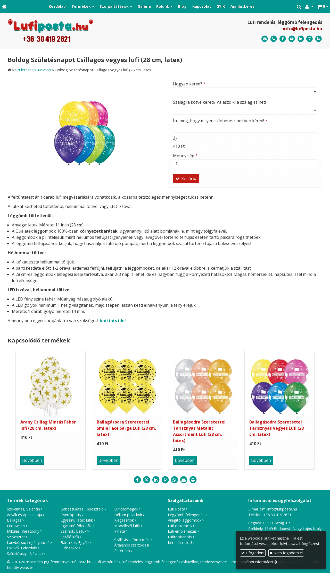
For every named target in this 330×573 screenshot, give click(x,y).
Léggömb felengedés (186, 514)
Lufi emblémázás (182, 531)
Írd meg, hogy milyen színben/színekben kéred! (220, 121)
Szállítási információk (132, 539)
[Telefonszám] (273, 39)
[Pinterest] (165, 480)
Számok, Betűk (73, 531)
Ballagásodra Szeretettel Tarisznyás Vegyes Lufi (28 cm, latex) (276, 428)
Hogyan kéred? (189, 84)
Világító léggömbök (184, 520)
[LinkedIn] (300, 39)
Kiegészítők (124, 520)
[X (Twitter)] (146, 480)
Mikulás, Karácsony (23, 531)
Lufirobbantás (180, 536)
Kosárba (186, 178)
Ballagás (14, 520)
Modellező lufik (127, 525)
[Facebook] (282, 39)
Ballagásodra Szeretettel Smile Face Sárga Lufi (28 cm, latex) (126, 428)
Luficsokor (69, 547)
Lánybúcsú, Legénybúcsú (28, 542)
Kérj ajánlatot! (180, 542)
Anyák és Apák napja (24, 514)
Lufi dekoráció (180, 525)
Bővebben (32, 460)
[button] (322, 6)
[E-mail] (264, 39)
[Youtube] (291, 39)
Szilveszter (16, 536)
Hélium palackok (128, 514)
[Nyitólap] (4, 6)
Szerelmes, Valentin (23, 509)
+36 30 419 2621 (277, 514)
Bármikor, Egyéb (75, 542)
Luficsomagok (126, 509)
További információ (256, 561)
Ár (175, 139)
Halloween (16, 525)
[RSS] (318, 39)
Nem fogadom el (286, 552)
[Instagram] (309, 39)
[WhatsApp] (174, 480)
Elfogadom (253, 552)
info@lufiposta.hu (302, 29)
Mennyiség (185, 155)
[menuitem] (57, 6)
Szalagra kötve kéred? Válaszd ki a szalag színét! (219, 102)
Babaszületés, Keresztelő (82, 509)
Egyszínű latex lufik (77, 520)
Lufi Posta (176, 509)
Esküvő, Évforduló (22, 547)
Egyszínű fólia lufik (76, 525)
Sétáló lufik (70, 536)
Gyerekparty (71, 514)
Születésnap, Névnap (25, 553)
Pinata (119, 531)
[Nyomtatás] (193, 480)
